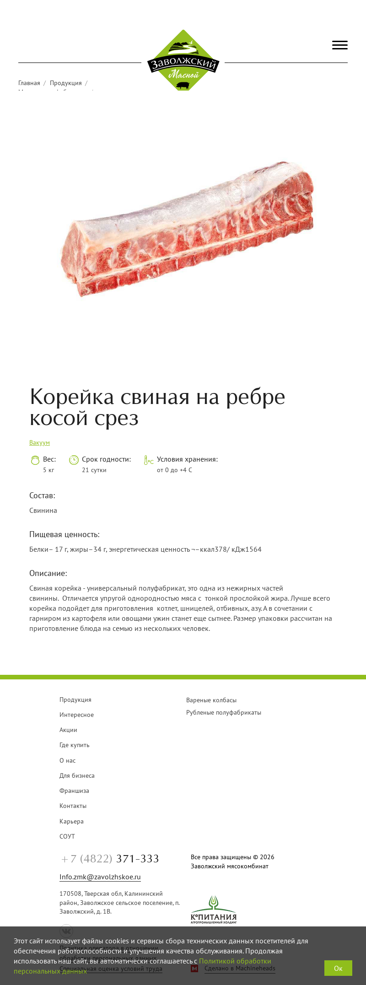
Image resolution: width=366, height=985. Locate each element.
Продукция (66, 83)
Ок (338, 968)
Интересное (76, 714)
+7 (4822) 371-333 (304, 14)
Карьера (71, 821)
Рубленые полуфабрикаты (223, 712)
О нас (67, 760)
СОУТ (67, 836)
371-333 (109, 859)
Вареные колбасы (211, 700)
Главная (29, 83)
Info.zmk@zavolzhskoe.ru (100, 876)
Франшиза (74, 790)
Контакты (72, 806)
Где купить (74, 745)
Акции (68, 730)
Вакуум (39, 442)
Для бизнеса (77, 775)
